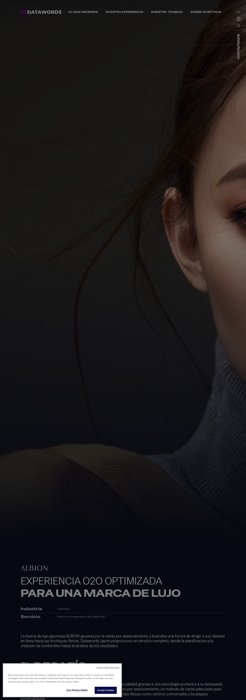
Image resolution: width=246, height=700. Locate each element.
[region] (62, 680)
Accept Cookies (105, 690)
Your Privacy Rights (77, 690)
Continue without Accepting (107, 667)
